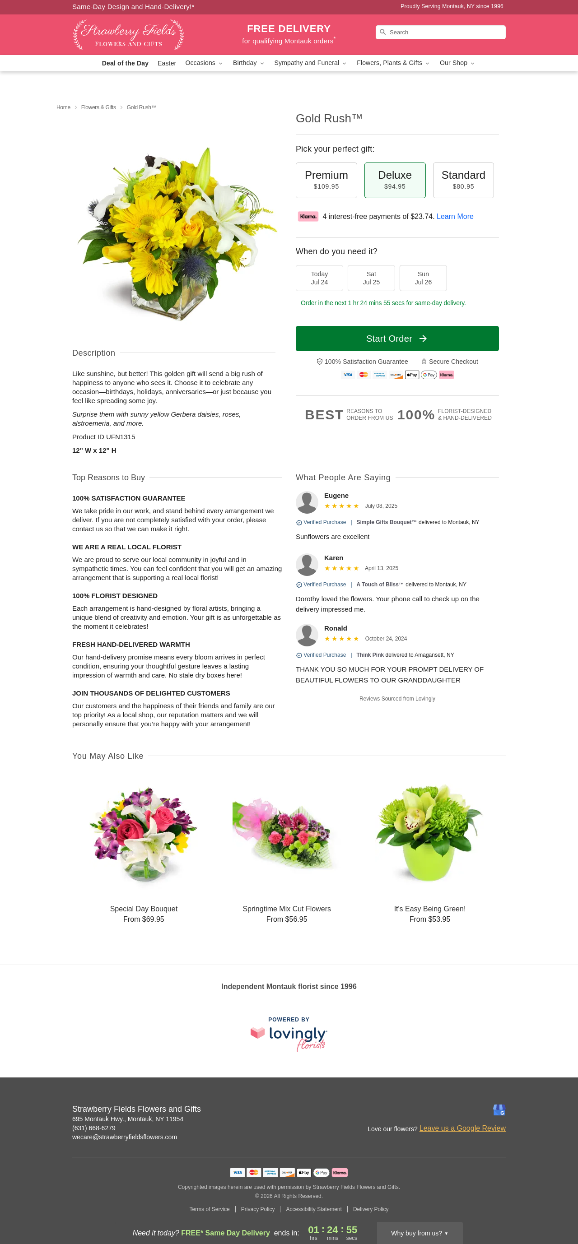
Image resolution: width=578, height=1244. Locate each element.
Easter (167, 63)
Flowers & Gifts (98, 107)
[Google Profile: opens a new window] (499, 1110)
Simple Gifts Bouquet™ (387, 522)
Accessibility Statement (313, 1209)
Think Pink (370, 655)
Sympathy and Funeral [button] (311, 63)
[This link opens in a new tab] (289, 1034)
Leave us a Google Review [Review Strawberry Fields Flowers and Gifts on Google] (463, 1128)
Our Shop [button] (458, 63)
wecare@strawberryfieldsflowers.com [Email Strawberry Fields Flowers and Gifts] (124, 1137)
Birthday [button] (249, 63)
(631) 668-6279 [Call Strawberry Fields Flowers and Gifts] (94, 1128)
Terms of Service (209, 1209)
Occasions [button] (204, 63)
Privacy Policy (258, 1209)
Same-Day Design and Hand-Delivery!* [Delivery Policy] (133, 6)
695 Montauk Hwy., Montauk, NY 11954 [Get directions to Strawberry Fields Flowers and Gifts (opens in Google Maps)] (127, 1119)
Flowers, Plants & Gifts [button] (394, 63)
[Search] (441, 32)
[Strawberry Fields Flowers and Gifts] (137, 34)
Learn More (455, 216)
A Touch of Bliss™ (380, 584)
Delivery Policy (371, 1209)
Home (63, 107)
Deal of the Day (125, 63)
